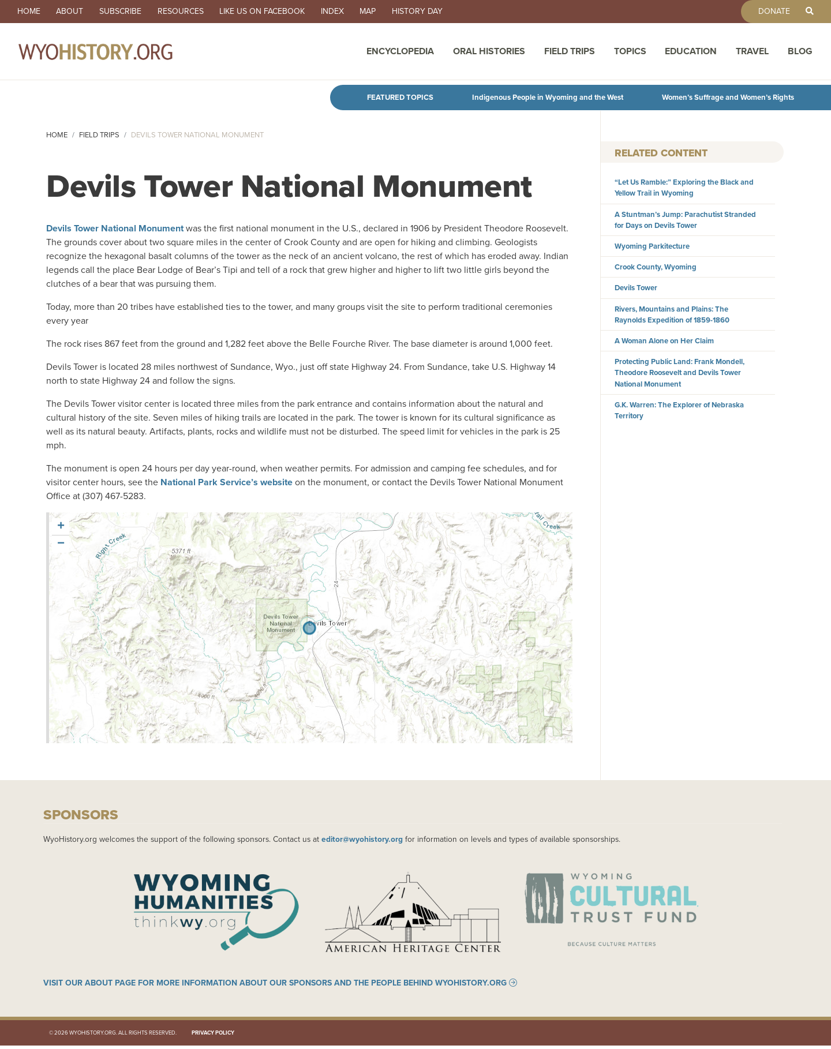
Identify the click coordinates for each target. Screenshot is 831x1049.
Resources (189, 11)
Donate (770, 11)
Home (30, 11)
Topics (630, 53)
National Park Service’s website (226, 482)
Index (346, 11)
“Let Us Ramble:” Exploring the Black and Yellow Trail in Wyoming (684, 187)
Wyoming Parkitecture (652, 246)
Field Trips (569, 53)
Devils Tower (636, 287)
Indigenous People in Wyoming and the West (547, 97)
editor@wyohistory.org (362, 839)
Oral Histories (489, 53)
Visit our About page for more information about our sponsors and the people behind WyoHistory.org (275, 986)
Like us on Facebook (273, 11)
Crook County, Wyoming (656, 266)
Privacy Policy (213, 1036)
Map (384, 11)
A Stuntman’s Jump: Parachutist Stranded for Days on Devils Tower (685, 220)
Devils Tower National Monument (115, 228)
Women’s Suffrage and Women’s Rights (728, 97)
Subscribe (127, 11)
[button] (60, 526)
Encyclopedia (400, 53)
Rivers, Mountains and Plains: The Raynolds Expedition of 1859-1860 (672, 314)
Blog (800, 53)
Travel (752, 53)
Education (691, 53)
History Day (436, 11)
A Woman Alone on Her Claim (664, 340)
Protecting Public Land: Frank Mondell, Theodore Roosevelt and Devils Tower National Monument (679, 372)
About (73, 11)
